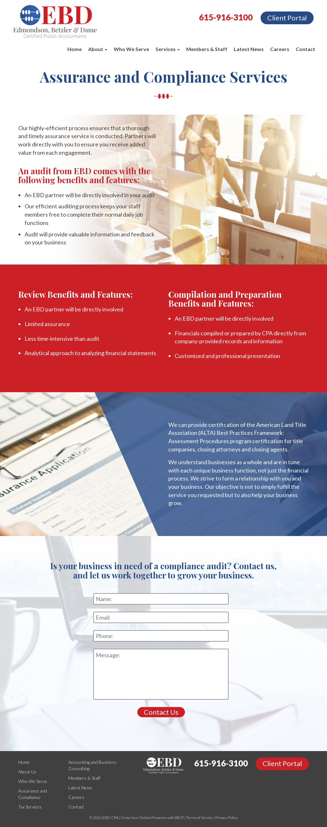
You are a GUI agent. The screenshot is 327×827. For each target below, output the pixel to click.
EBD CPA (110, 817)
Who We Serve (131, 49)
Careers (279, 49)
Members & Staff (206, 49)
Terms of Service (199, 817)
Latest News (249, 49)
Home (74, 49)
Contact (305, 49)
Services (168, 49)
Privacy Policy (226, 817)
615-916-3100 (226, 17)
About (97, 49)
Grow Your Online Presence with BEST (152, 817)
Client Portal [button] (287, 17)
